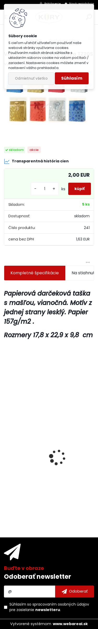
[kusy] (44, 188)
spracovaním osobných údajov (60, 604)
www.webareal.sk (70, 623)
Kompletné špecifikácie (34, 273)
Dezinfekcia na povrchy (31, 462)
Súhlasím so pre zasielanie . (49, 607)
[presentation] (7, 448)
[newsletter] (74, 591)
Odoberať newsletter (37, 576)
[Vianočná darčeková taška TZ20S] (49, 103)
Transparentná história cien (36, 161)
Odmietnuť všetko (31, 78)
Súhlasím (71, 78)
